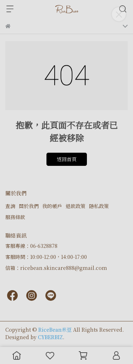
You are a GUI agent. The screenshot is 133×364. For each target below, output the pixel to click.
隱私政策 (99, 206)
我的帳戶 (52, 206)
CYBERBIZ (50, 337)
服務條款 (15, 217)
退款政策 (75, 206)
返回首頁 (67, 159)
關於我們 (29, 206)
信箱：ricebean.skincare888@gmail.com (56, 267)
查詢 (10, 206)
